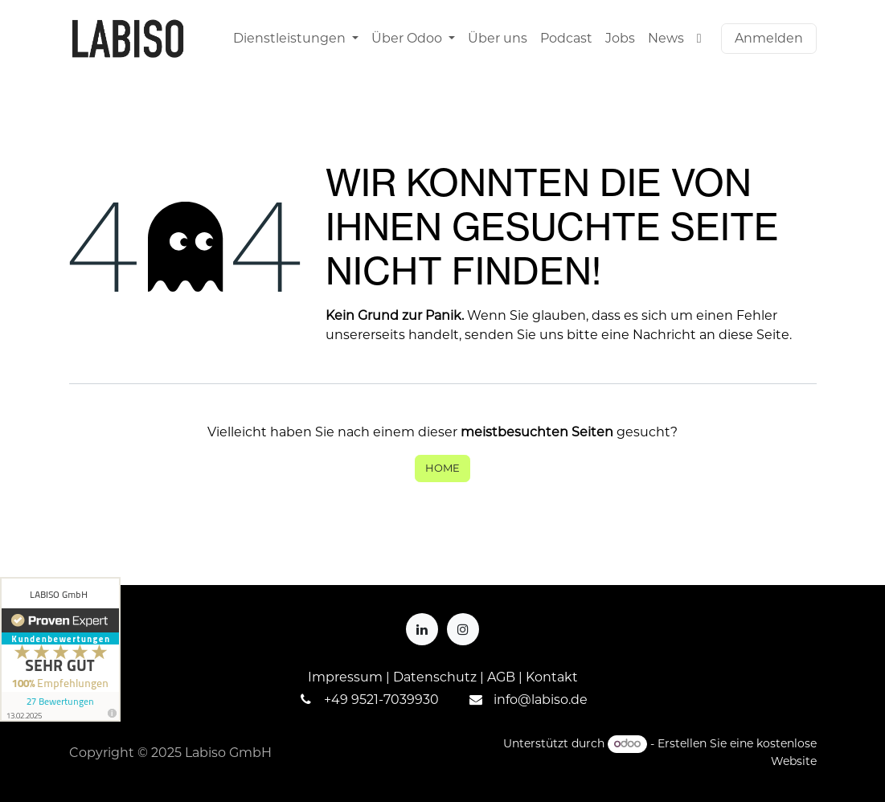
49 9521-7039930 (385, 699)
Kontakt (552, 677)
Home (442, 467)
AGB (501, 677)
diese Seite (754, 334)
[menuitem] (296, 39)
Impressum (345, 677)
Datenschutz (435, 677)
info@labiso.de (541, 699)
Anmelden (769, 38)
